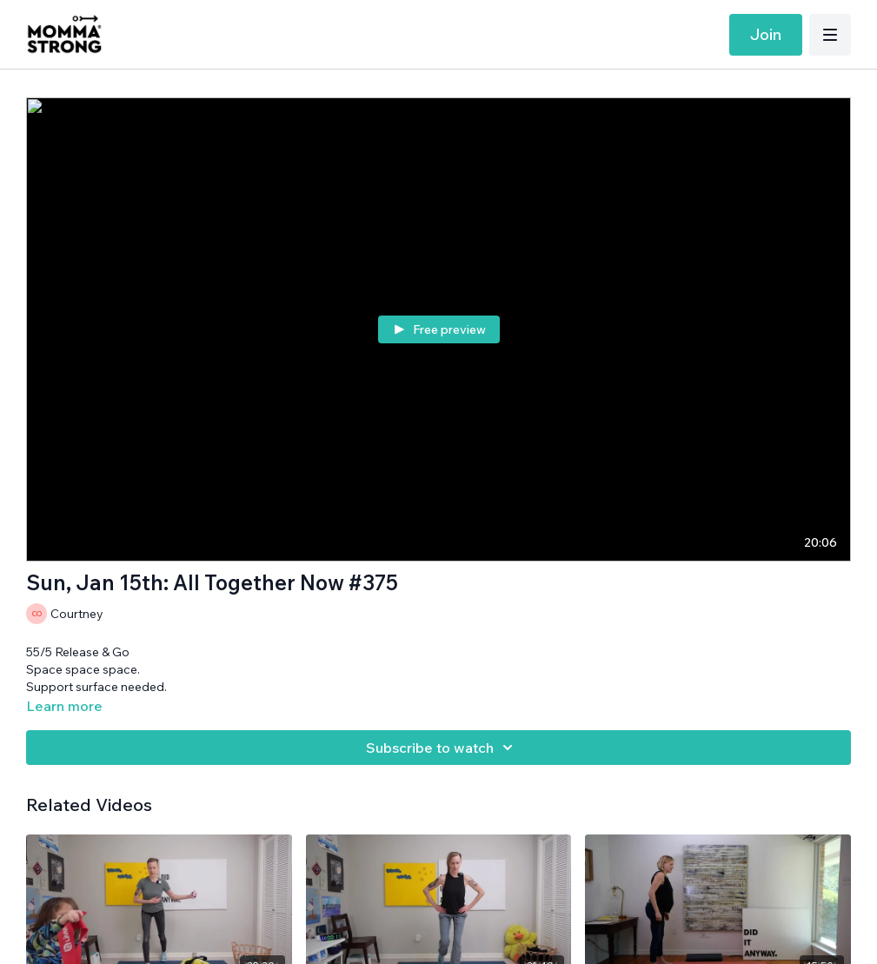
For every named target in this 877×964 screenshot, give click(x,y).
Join (765, 34)
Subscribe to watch (442, 747)
